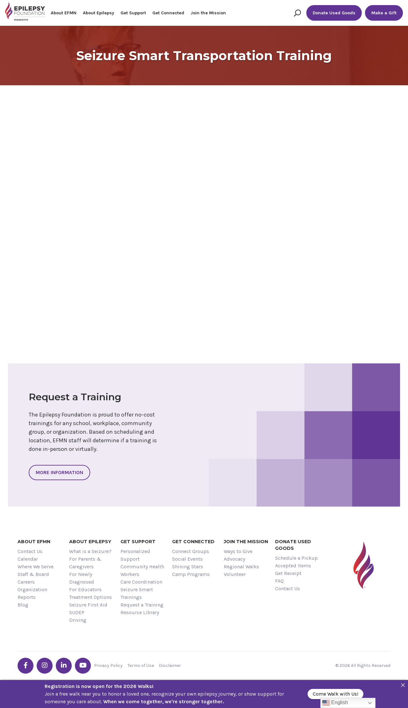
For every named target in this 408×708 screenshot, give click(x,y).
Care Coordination (141, 582)
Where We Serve (36, 567)
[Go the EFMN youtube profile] (83, 666)
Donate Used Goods (334, 13)
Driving (77, 620)
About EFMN (63, 13)
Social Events (187, 559)
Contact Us (30, 551)
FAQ (279, 581)
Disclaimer (170, 665)
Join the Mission (208, 13)
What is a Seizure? (90, 551)
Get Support (133, 13)
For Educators (85, 589)
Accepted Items (293, 566)
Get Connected (168, 13)
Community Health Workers (142, 570)
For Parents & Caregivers (85, 563)
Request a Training (142, 605)
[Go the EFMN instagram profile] (45, 666)
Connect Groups (190, 551)
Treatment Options (90, 597)
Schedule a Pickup (296, 558)
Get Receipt (288, 573)
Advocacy (234, 559)
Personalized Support (135, 555)
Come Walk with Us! (335, 694)
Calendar (28, 559)
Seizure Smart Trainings (136, 593)
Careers (26, 582)
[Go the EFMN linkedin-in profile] (64, 666)
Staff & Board (33, 574)
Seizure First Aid (88, 605)
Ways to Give (238, 551)
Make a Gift (384, 13)
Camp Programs (191, 574)
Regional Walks (241, 567)
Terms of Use (140, 665)
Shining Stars (187, 567)
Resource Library (139, 612)
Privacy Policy (108, 665)
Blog (23, 605)
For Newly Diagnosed (81, 578)
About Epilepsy (98, 13)
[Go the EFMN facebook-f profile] (25, 666)
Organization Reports (32, 593)
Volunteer (235, 574)
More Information (59, 472)
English (335, 703)
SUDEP (76, 612)
